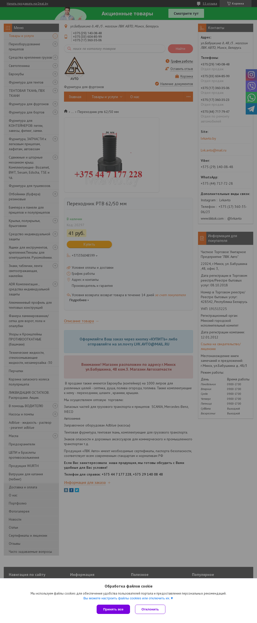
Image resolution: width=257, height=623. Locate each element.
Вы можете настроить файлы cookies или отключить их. (126, 598)
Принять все (113, 609)
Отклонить (150, 609)
